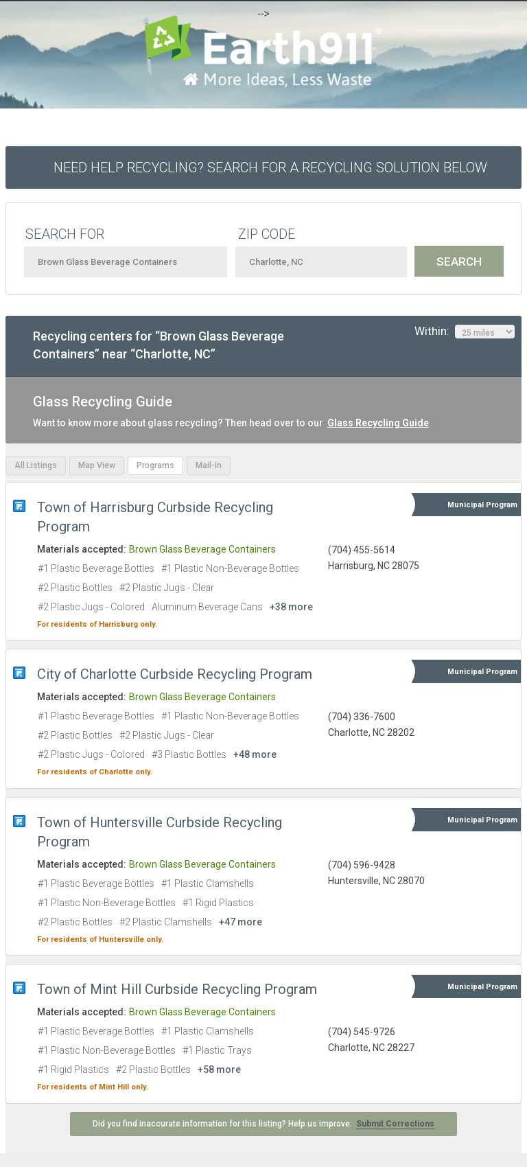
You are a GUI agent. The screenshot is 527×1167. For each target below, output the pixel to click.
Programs (155, 465)
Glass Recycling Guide (378, 422)
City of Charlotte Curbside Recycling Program (174, 674)
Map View (96, 465)
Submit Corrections (395, 1124)
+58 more (219, 1069)
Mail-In (209, 465)
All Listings (35, 465)
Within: (464, 331)
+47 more (240, 921)
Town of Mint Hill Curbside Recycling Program (177, 989)
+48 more (255, 754)
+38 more (291, 606)
